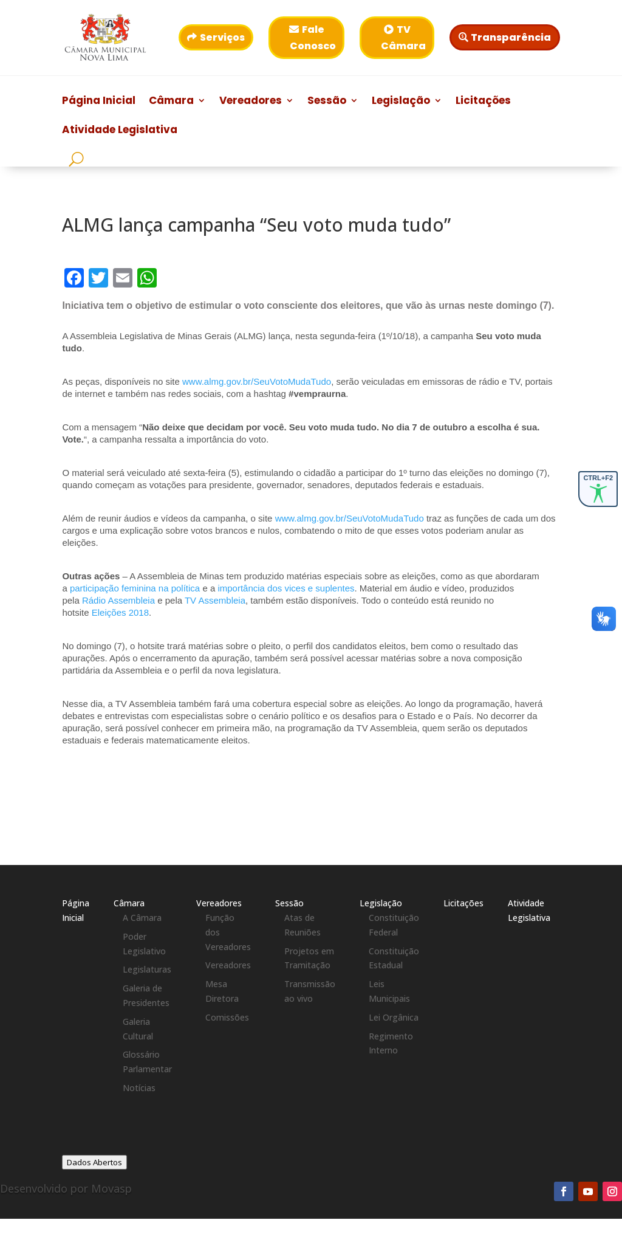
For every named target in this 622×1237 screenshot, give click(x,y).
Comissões (227, 1017)
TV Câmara (403, 37)
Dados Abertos (94, 1162)
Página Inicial (98, 102)
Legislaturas (147, 969)
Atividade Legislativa (119, 131)
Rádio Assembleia (118, 600)
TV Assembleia (215, 600)
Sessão (326, 102)
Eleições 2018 (120, 612)
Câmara (171, 102)
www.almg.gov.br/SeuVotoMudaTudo (256, 381)
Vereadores (250, 102)
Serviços (222, 37)
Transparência (511, 37)
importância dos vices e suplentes (285, 588)
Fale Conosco (313, 37)
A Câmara (142, 917)
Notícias (139, 1088)
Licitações (483, 102)
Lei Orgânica (394, 1017)
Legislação (401, 102)
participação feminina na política (135, 588)
